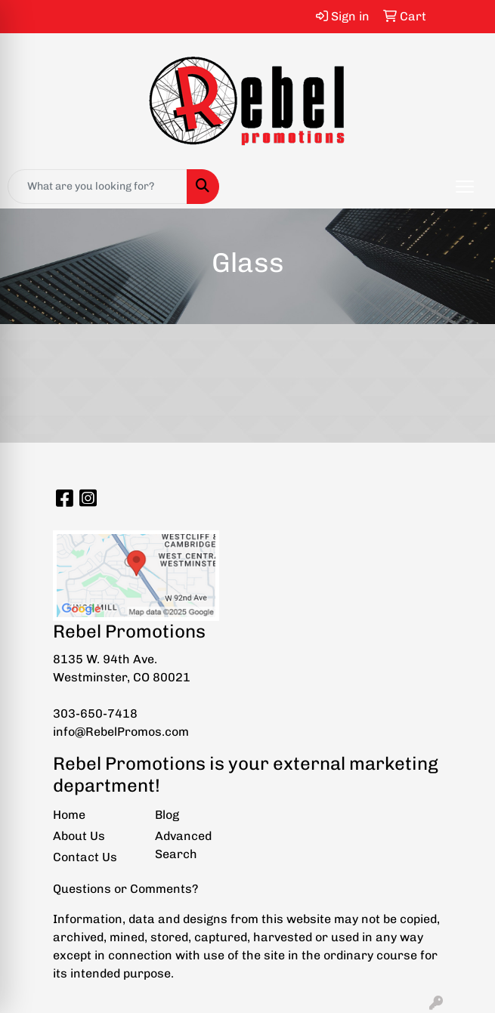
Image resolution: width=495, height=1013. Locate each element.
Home (69, 815)
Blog (167, 815)
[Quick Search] (97, 186)
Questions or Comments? (125, 889)
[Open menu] (465, 186)
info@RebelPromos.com (121, 731)
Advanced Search (183, 845)
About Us (79, 836)
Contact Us (85, 857)
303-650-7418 (95, 713)
